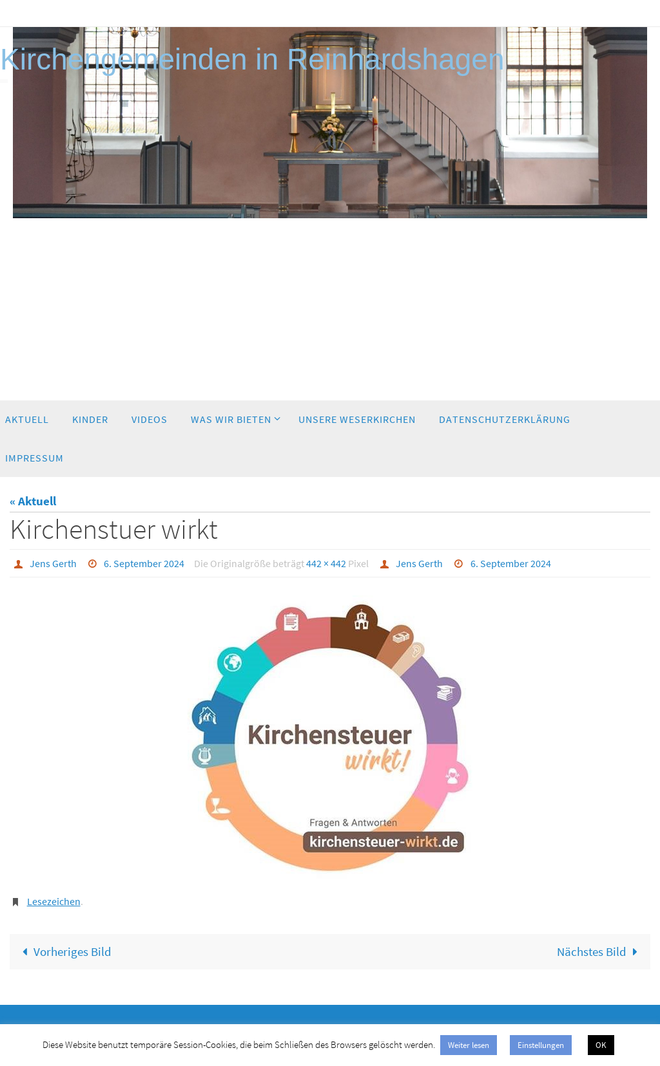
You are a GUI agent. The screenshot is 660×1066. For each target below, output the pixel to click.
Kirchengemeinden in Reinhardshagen (252, 59)
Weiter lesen (468, 1045)
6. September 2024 (144, 563)
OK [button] (601, 1045)
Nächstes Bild (600, 951)
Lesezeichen (54, 901)
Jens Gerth (53, 563)
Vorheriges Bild (64, 951)
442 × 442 (326, 563)
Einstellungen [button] (541, 1045)
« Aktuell (33, 501)
